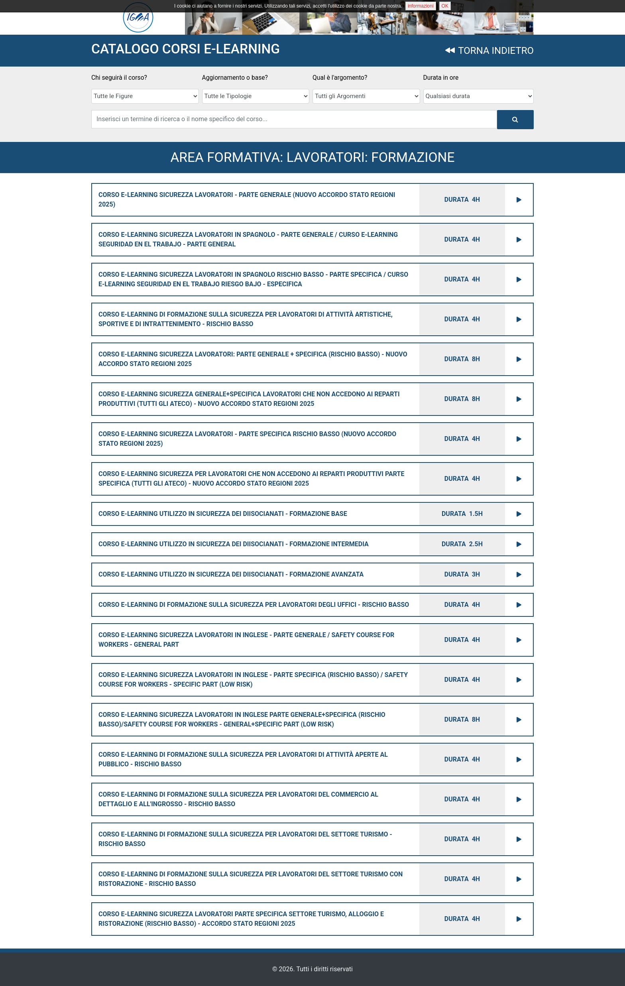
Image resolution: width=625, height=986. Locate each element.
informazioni (421, 6)
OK (445, 6)
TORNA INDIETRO (489, 50)
